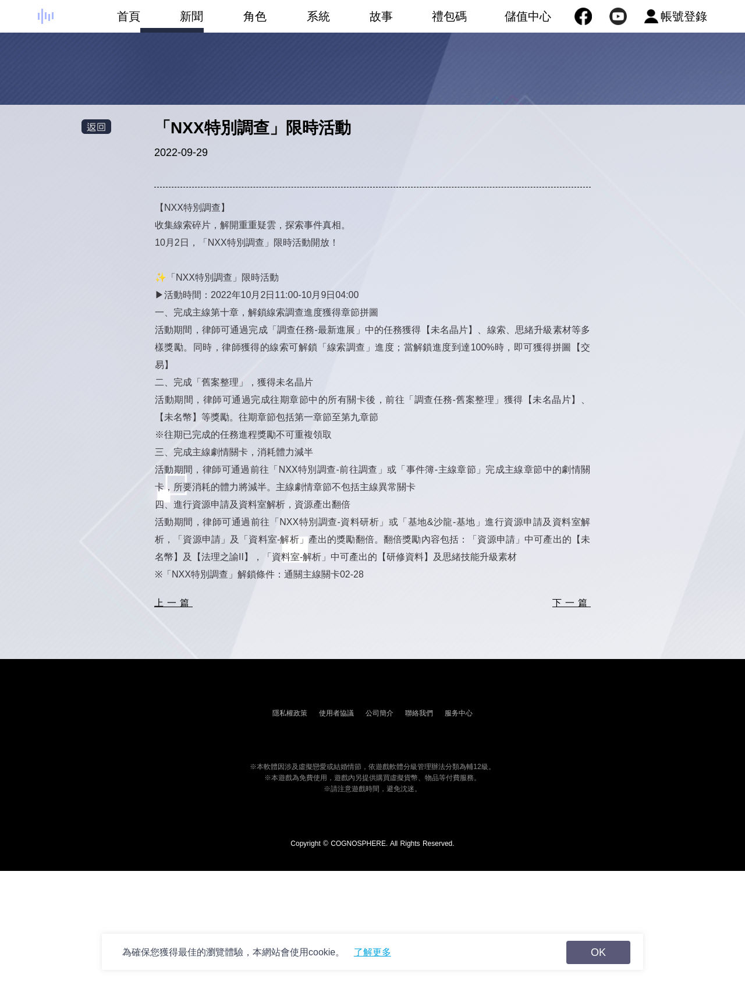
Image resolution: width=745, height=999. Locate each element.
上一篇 (173, 603)
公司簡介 (379, 713)
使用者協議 (336, 713)
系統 (298, 21)
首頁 (108, 21)
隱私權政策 (289, 713)
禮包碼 (430, 21)
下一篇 (571, 603)
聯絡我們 (419, 713)
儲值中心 (528, 16)
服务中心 (459, 713)
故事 (361, 21)
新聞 (172, 21)
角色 (235, 21)
